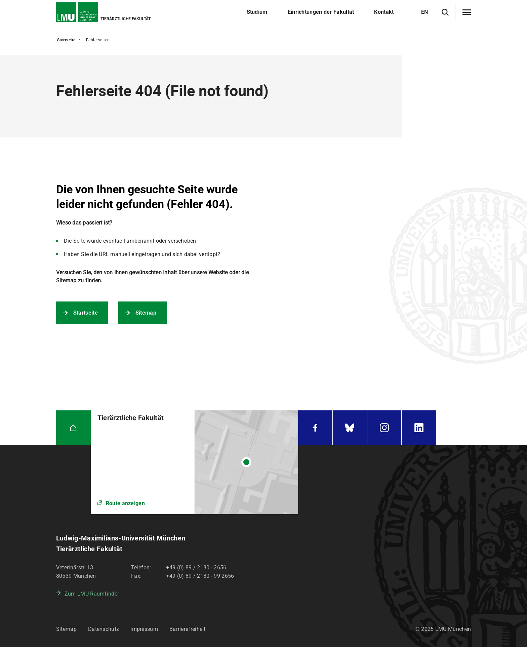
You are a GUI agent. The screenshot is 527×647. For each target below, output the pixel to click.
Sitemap (145, 313)
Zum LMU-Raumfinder (92, 594)
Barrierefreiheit (187, 629)
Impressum (144, 629)
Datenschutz (103, 629)
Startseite (66, 40)
